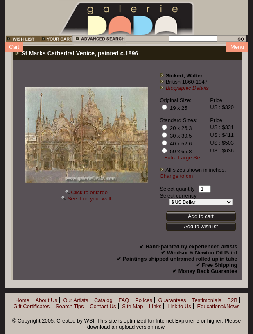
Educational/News (218, 306)
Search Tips (70, 306)
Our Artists (75, 300)
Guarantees (172, 300)
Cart (14, 47)
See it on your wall (89, 198)
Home (22, 300)
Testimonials (206, 300)
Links (155, 306)
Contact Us (103, 306)
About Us (46, 300)
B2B (232, 300)
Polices (143, 300)
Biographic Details (187, 88)
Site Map (132, 306)
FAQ (123, 300)
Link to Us (179, 306)
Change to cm (176, 176)
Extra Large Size (183, 158)
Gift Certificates (31, 306)
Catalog (103, 300)
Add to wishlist (201, 226)
